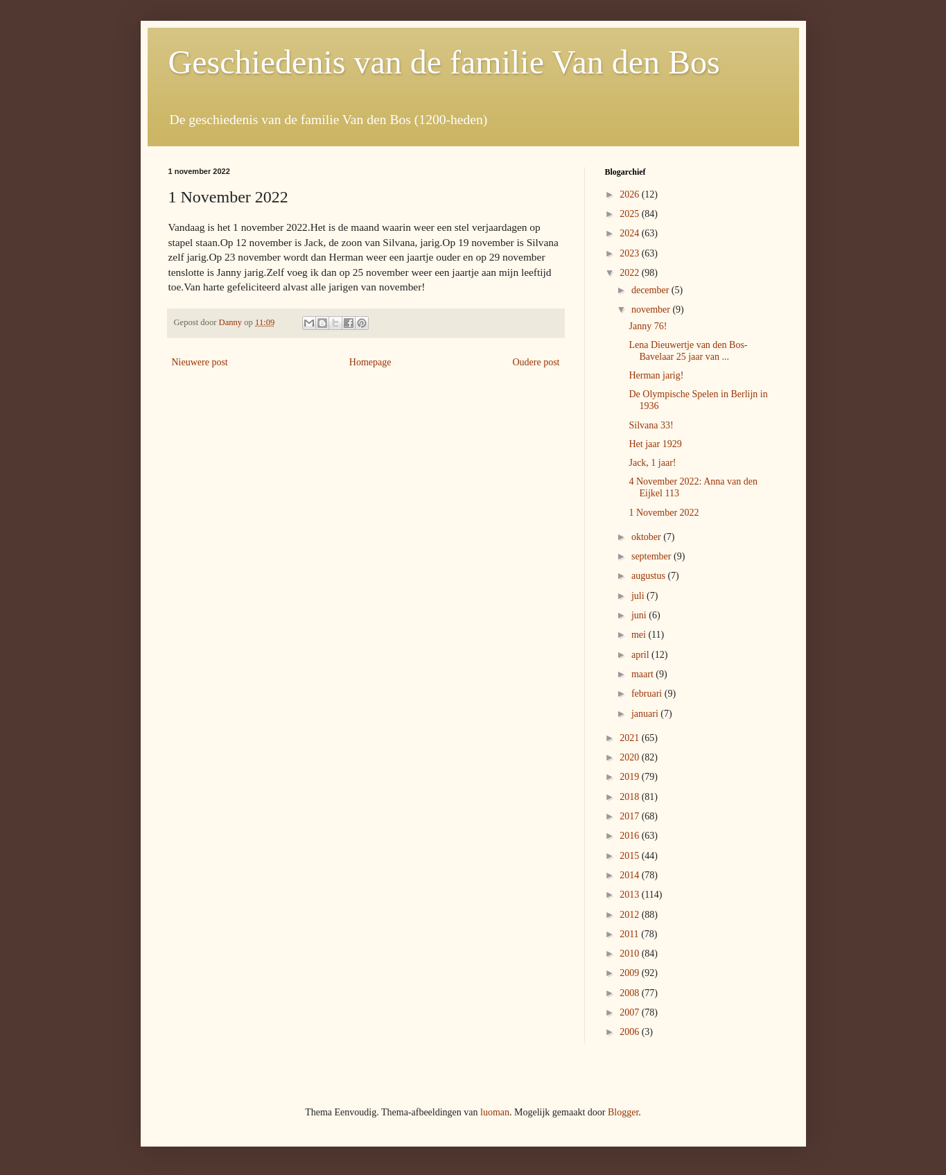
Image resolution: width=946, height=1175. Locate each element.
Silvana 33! (651, 425)
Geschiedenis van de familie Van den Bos (444, 62)
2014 (631, 875)
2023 (631, 253)
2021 (631, 738)
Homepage (370, 362)
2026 (631, 194)
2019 (631, 777)
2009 (631, 973)
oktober (647, 537)
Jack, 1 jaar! (652, 463)
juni (640, 615)
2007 (631, 1012)
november (651, 309)
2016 (631, 835)
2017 (631, 816)
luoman (494, 1112)
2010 (631, 953)
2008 (631, 993)
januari (645, 713)
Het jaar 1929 (655, 444)
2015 (631, 856)
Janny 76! (648, 326)
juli (639, 596)
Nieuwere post (200, 362)
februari (648, 693)
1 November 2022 (664, 512)
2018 (631, 797)
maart (643, 674)
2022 (631, 273)
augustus (649, 576)
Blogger (623, 1112)
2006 (631, 1032)
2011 (630, 934)
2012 (631, 914)
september (652, 556)
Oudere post (535, 362)
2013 (631, 894)
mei (640, 634)
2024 (631, 233)
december (651, 290)
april (641, 655)
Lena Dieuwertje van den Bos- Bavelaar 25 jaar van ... (688, 351)
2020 (631, 757)
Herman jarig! (656, 375)
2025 (631, 214)
